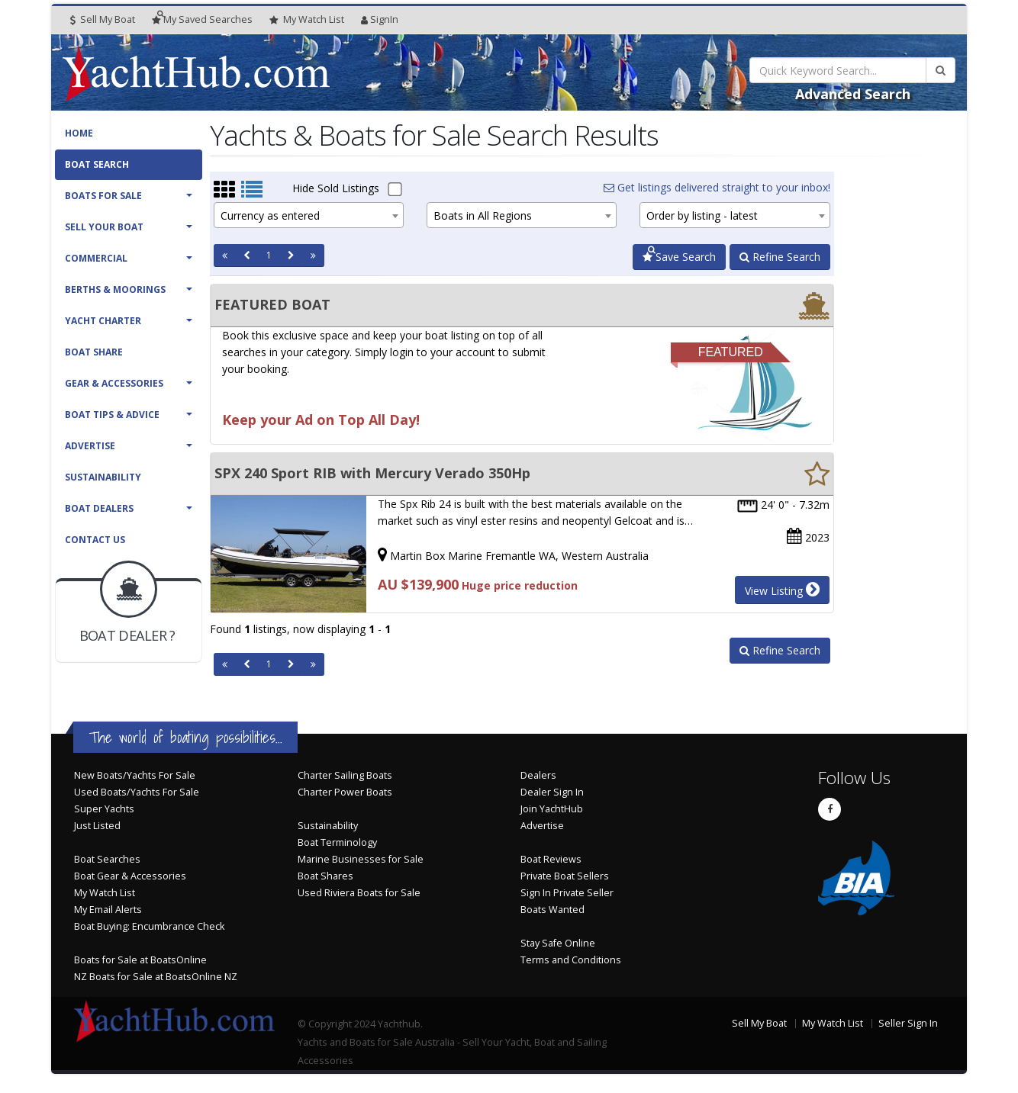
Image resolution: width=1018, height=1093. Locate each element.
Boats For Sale (103, 195)
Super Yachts (104, 808)
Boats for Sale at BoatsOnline (140, 959)
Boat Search (97, 164)
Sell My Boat (102, 19)
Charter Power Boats (345, 792)
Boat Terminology (337, 842)
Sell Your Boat (104, 226)
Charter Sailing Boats (345, 775)
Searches (202, 19)
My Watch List (104, 892)
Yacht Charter (103, 320)
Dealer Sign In (552, 792)
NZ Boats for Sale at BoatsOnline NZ (155, 976)
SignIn (379, 19)
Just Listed (97, 825)
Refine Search (779, 256)
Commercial (96, 258)
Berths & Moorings (115, 289)
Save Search (679, 256)
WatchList (306, 20)
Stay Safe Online (557, 943)
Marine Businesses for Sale (361, 859)
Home (79, 133)
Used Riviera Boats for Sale (359, 892)
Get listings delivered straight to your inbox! (717, 187)
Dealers (538, 775)
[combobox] (309, 215)
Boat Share (94, 352)
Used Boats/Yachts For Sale (136, 792)
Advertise (90, 445)
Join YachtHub (551, 808)
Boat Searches (107, 859)
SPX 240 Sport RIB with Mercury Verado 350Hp (372, 473)
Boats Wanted (552, 909)
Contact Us (95, 539)
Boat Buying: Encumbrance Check (149, 926)
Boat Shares (325, 876)
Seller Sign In (908, 1023)
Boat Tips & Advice (112, 414)
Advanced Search (852, 94)
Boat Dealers (99, 508)
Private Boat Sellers (564, 876)
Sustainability (103, 477)
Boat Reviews (550, 859)
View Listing (782, 589)
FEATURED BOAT (272, 304)
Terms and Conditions (570, 959)
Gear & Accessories (114, 383)
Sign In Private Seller (567, 892)
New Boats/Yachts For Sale (134, 775)
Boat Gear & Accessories (130, 876)
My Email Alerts (108, 909)
